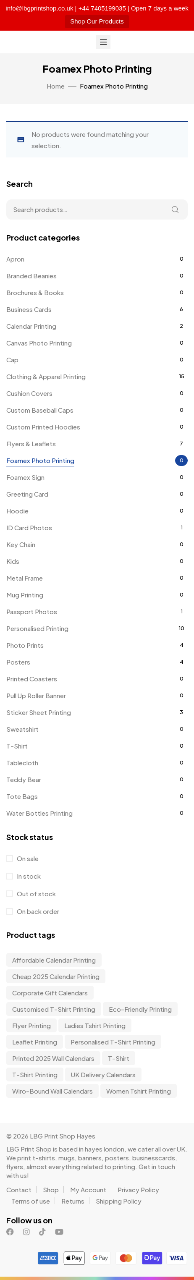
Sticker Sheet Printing (38, 712)
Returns (72, 1201)
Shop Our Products (97, 21)
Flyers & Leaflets (31, 444)
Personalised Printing (37, 628)
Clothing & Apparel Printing (46, 376)
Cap (12, 360)
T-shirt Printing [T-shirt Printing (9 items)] (35, 1074)
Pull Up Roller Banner (36, 695)
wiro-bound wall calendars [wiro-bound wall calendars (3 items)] (52, 1091)
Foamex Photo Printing (40, 460)
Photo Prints (25, 645)
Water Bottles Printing (39, 813)
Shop (51, 1190)
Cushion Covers (29, 393)
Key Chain (20, 544)
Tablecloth (22, 763)
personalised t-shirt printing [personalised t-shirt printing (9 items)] (113, 1042)
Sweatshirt (22, 729)
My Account (88, 1190)
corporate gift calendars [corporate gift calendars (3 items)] (50, 993)
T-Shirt (17, 746)
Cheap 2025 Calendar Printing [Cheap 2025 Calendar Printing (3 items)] (56, 976)
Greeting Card (27, 494)
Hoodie (17, 511)
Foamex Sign (25, 477)
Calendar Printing (31, 326)
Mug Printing (24, 595)
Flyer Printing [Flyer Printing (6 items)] (31, 1025)
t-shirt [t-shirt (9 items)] (118, 1058)
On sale (27, 858)
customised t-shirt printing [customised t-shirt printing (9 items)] (53, 1009)
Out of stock (36, 894)
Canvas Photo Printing (39, 343)
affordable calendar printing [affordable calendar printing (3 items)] (54, 960)
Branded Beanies (31, 276)
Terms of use (30, 1201)
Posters (18, 662)
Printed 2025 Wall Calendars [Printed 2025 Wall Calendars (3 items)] (53, 1058)
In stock (28, 876)
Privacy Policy (138, 1190)
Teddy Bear (23, 779)
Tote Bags (22, 796)
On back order (37, 911)
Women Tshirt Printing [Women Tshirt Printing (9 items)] (138, 1091)
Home (56, 86)
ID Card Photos (29, 527)
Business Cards (29, 309)
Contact (18, 1190)
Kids (12, 561)
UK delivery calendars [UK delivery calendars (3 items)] (103, 1074)
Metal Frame (24, 578)
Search (175, 209)
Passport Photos (31, 611)
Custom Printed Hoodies (43, 427)
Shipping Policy (119, 1201)
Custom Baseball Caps (39, 410)
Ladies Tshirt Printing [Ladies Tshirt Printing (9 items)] (95, 1025)
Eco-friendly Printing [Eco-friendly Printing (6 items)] (140, 1009)
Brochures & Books (35, 292)
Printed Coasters (31, 679)
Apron (15, 259)
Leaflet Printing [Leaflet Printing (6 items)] (34, 1042)
